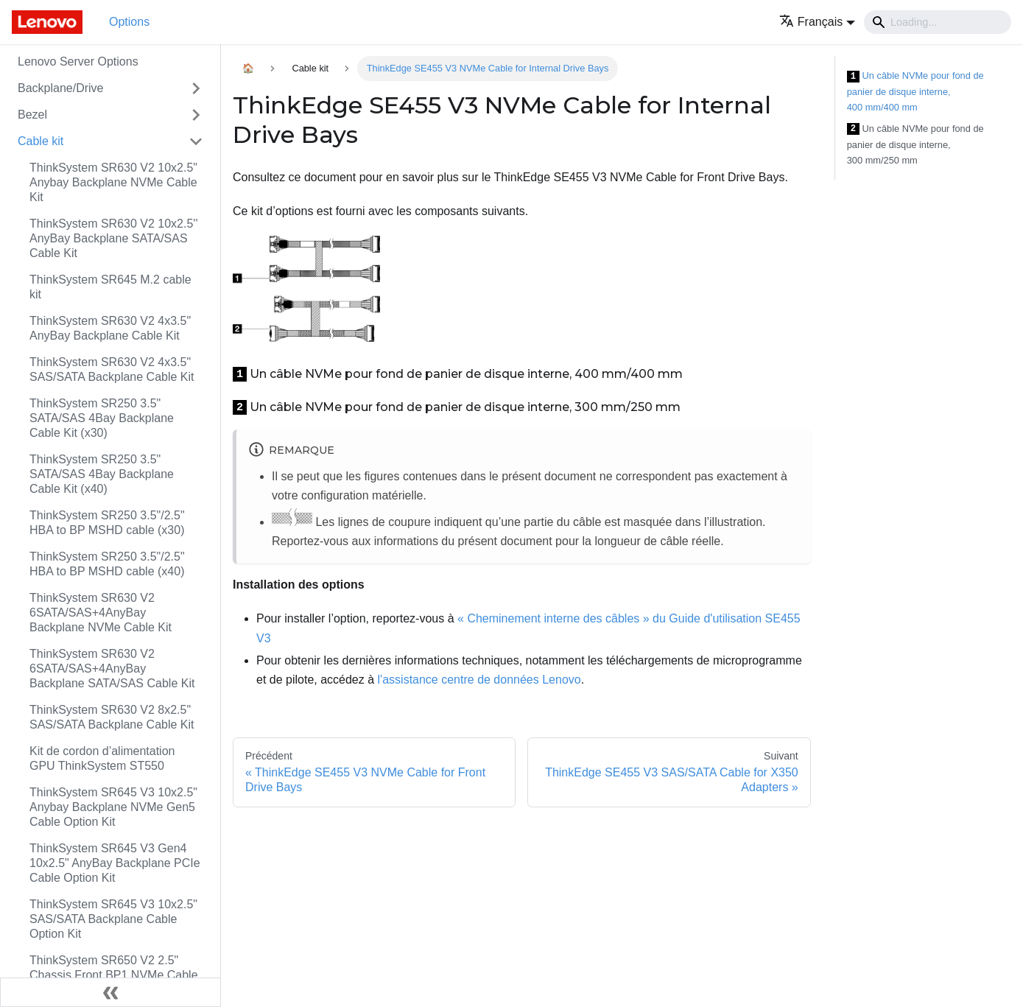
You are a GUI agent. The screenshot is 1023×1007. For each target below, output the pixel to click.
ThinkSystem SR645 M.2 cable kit (110, 287)
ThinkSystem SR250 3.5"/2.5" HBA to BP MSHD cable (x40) (107, 564)
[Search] (937, 22)
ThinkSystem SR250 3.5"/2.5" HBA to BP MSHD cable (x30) (107, 522)
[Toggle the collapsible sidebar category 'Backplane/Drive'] (196, 88)
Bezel (32, 114)
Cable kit (40, 141)
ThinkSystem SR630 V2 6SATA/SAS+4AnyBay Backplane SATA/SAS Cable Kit (111, 669)
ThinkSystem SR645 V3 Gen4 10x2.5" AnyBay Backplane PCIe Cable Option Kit (114, 863)
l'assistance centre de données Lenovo (479, 679)
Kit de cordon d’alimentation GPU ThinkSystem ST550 (102, 758)
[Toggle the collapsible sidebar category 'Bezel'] (196, 115)
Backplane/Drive (61, 88)
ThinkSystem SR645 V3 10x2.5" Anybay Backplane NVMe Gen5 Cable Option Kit (113, 807)
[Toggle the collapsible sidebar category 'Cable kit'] (196, 141)
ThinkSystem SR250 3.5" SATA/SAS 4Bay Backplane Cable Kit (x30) (101, 418)
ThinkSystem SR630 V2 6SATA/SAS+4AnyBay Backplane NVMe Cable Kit (100, 613)
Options (129, 21)
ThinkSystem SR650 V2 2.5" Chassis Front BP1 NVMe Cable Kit (113, 975)
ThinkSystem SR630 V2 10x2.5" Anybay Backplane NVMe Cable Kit (113, 182)
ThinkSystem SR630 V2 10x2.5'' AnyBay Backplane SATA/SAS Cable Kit (113, 238)
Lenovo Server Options (78, 61)
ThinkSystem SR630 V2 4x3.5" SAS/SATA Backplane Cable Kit (111, 369)
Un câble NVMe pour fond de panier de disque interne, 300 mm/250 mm (915, 144)
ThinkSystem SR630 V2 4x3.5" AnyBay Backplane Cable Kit (110, 328)
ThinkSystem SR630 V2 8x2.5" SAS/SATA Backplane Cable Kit (111, 717)
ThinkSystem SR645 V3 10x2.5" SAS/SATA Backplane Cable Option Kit (113, 919)
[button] (817, 21)
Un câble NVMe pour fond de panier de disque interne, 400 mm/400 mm (915, 91)
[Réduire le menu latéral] (110, 992)
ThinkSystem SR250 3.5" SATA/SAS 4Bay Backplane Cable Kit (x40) (101, 474)
